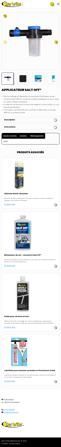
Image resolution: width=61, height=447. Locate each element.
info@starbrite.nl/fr (11, 412)
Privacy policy (14, 444)
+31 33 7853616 (9, 410)
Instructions (9, 127)
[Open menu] (57, 4)
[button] (56, 41)
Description (9, 119)
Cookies (5, 444)
